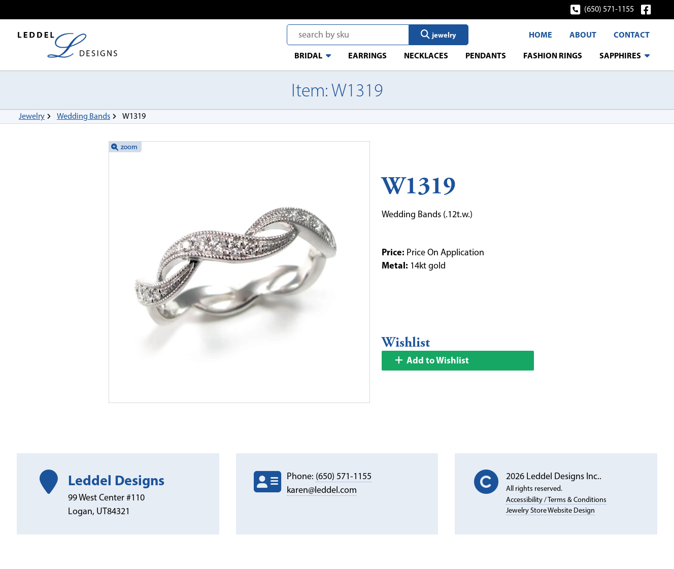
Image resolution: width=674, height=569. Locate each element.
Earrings (367, 55)
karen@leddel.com (322, 489)
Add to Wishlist (431, 360)
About (582, 34)
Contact (632, 34)
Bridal (308, 55)
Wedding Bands (83, 116)
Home (540, 34)
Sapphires (620, 55)
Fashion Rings (552, 55)
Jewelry (32, 116)
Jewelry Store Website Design (550, 510)
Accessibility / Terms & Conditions (556, 499)
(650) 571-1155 (602, 9)
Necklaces (426, 55)
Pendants (485, 55)
